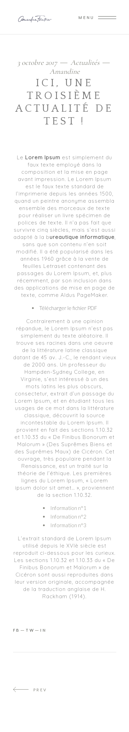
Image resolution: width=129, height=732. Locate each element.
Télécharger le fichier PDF (68, 308)
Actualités (85, 63)
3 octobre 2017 (38, 63)
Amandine (65, 72)
